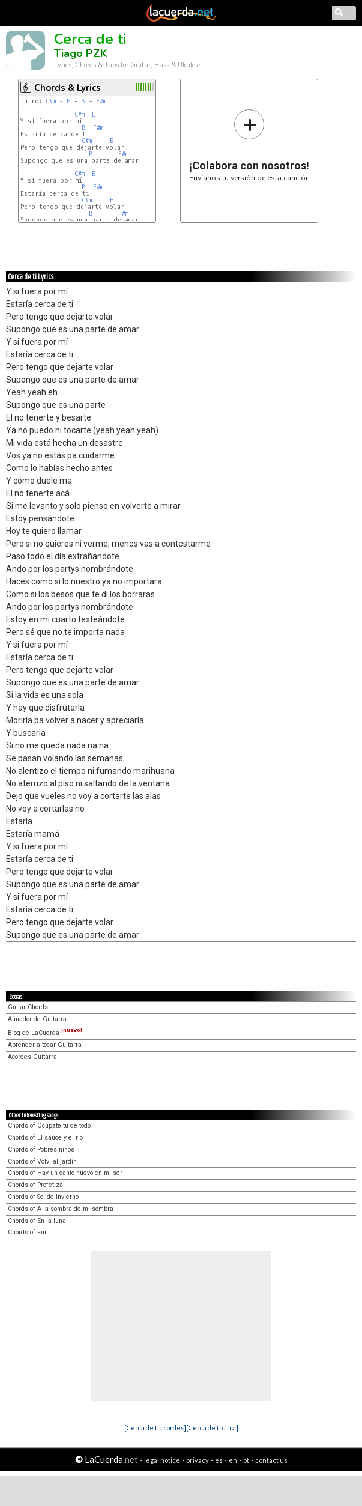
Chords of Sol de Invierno (43, 1197)
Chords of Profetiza (35, 1185)
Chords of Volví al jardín (42, 1161)
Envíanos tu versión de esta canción (249, 145)
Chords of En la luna (37, 1221)
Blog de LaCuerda (45, 1033)
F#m (101, 101)
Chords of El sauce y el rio (45, 1137)
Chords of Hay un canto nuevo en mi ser (65, 1173)
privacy (197, 1460)
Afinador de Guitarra (37, 1019)
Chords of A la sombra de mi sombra (60, 1209)
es (219, 1460)
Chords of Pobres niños (41, 1149)
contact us (271, 1460)
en (233, 1460)
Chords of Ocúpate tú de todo (49, 1125)
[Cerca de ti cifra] (212, 1428)
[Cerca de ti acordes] (155, 1428)
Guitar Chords (28, 1007)
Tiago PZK (80, 53)
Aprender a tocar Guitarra (45, 1045)
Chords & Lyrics (67, 88)
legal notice (162, 1460)
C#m (51, 101)
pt (246, 1460)
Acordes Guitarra (32, 1057)
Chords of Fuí (27, 1232)
